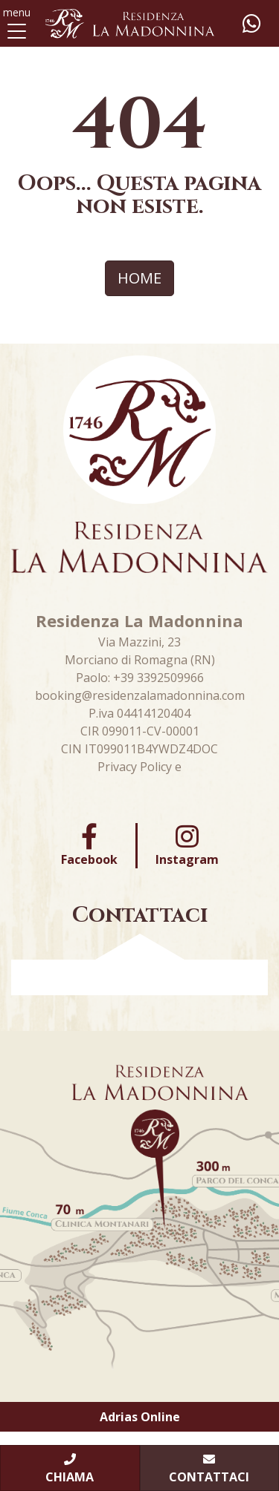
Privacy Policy (134, 766)
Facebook (89, 845)
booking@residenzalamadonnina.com (140, 695)
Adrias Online (140, 1417)
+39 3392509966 (158, 677)
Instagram (187, 845)
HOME (139, 278)
